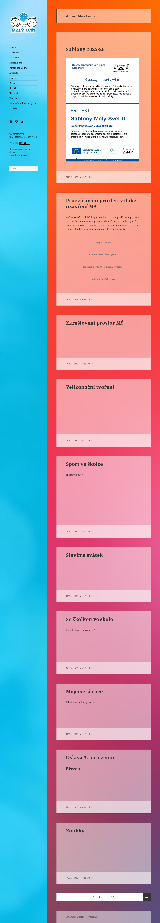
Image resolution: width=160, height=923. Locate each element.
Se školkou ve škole (89, 619)
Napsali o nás (15, 62)
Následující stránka (147, 897)
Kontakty (13, 108)
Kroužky (13, 88)
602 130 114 (24, 143)
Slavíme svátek (84, 555)
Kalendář (13, 93)
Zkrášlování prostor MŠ (95, 322)
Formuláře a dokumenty (20, 103)
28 (113, 896)
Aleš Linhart (87, 177)
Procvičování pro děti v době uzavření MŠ (101, 203)
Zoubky (75, 830)
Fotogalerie (14, 98)
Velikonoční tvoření (90, 387)
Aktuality (13, 73)
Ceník (12, 83)
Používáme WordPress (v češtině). (82, 916)
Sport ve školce (84, 464)
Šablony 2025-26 (85, 49)
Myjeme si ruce (84, 691)
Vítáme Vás (14, 47)
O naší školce (15, 52)
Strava (12, 78)
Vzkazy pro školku (18, 67)
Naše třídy (14, 57)
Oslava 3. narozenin (90, 757)
